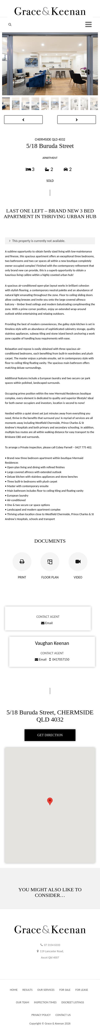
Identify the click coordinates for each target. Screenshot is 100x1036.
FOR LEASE (81, 990)
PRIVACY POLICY (41, 1015)
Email (47, 623)
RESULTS (27, 990)
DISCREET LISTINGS (72, 1002)
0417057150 (60, 659)
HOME (14, 990)
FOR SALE (65, 990)
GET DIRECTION (50, 735)
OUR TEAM (22, 1002)
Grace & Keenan (54, 1023)
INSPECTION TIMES (45, 1002)
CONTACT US (63, 1015)
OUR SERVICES (46, 990)
